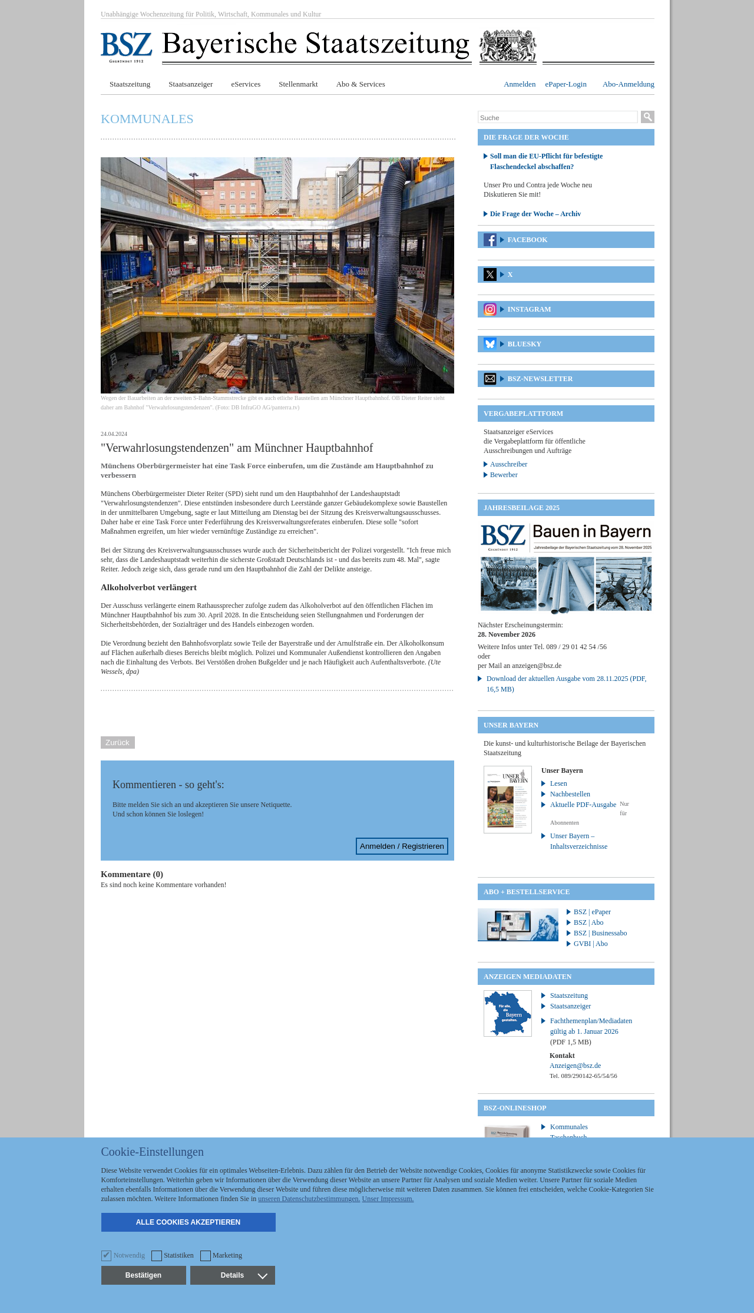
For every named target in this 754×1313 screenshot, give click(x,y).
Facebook (528, 240)
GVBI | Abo (591, 944)
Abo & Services (360, 84)
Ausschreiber (508, 464)
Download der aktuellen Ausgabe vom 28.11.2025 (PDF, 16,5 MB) (567, 683)
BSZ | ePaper (592, 912)
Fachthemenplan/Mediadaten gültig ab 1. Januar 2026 (591, 1031)
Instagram (529, 309)
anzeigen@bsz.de (536, 666)
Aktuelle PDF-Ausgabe (583, 805)
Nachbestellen (570, 794)
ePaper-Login (566, 84)
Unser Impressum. (388, 1199)
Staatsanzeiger (190, 84)
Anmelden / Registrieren (402, 846)
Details (244, 1275)
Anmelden (519, 84)
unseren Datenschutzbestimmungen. (309, 1199)
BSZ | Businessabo (600, 933)
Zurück (117, 742)
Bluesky (524, 344)
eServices (245, 84)
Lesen (558, 783)
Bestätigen (143, 1275)
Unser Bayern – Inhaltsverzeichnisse (578, 841)
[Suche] (558, 118)
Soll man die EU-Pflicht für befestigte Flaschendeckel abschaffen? (546, 161)
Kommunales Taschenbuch (569, 1132)
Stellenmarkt (298, 84)
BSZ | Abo (588, 922)
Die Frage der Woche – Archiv (535, 214)
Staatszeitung (130, 84)
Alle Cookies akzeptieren (188, 1222)
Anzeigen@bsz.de (575, 1065)
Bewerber (504, 475)
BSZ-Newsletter (540, 379)
